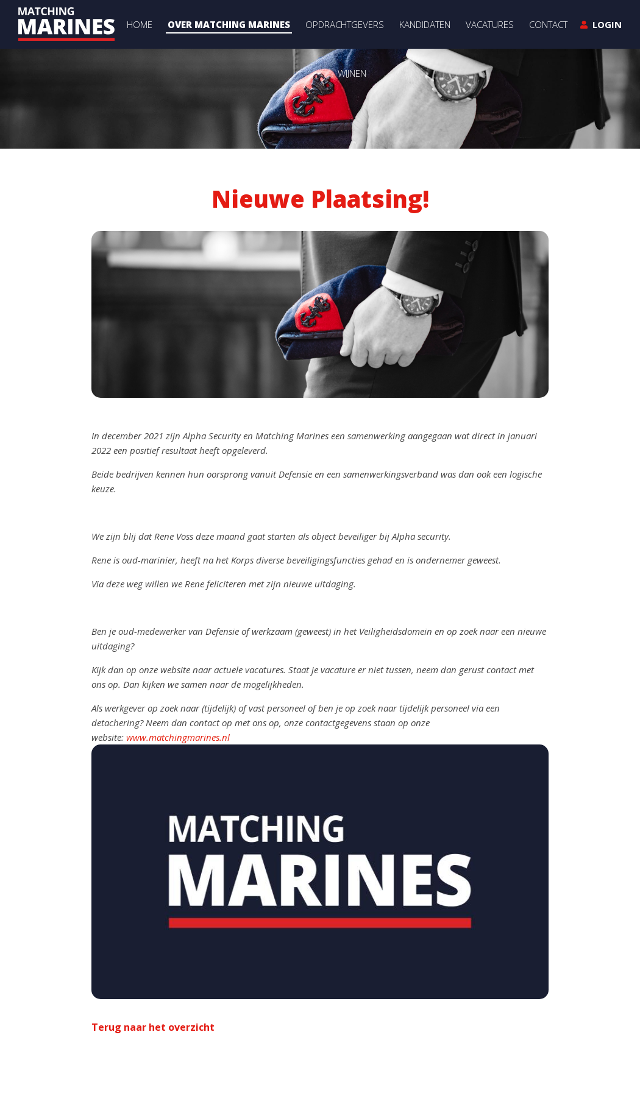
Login (607, 24)
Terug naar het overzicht (153, 1027)
